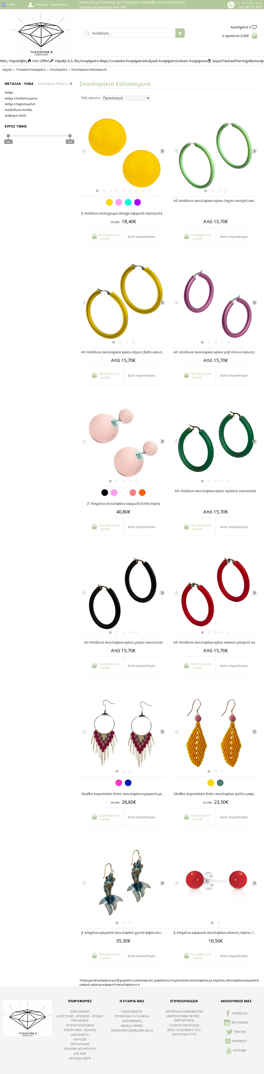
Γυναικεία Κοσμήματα (30, 70)
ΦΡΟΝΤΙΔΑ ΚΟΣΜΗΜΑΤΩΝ (184, 1011)
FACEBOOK (236, 1014)
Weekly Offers (132, 1026)
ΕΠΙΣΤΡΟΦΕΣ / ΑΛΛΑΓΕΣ (80, 1030)
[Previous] (84, 151)
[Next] (162, 151)
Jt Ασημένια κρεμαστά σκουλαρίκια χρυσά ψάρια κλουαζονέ (124, 932)
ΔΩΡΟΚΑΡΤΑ (80, 1035)
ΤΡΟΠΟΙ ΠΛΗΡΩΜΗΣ (80, 1025)
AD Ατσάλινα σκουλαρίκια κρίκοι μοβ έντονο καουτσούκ (217, 352)
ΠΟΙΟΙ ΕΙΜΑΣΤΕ (132, 1011)
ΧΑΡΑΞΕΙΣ (79, 1039)
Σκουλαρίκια (58, 70)
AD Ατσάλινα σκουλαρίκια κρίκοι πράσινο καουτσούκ (215, 491)
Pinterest (236, 1041)
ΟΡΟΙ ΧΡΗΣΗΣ (79, 1044)
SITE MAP (80, 1053)
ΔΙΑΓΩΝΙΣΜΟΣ (132, 1021)
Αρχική (7, 70)
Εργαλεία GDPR (80, 1058)
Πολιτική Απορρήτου (80, 1049)
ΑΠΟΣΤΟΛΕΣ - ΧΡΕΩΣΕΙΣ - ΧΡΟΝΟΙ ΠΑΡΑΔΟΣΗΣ (80, 1018)
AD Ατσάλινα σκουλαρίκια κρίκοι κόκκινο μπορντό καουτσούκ (217, 642)
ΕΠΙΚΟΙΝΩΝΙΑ (80, 1011)
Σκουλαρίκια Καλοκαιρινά (88, 70)
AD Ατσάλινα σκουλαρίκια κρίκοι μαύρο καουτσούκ (123, 642)
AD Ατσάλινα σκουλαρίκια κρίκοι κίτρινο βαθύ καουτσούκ (124, 352)
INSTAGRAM (236, 1023)
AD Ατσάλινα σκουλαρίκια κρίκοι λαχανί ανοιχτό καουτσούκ (217, 200)
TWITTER (236, 1032)
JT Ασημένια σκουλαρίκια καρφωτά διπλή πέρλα (123, 503)
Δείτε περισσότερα (141, 236)
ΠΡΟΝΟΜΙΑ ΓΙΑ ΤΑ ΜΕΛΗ (132, 1016)
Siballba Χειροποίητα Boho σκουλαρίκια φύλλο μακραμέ (216, 793)
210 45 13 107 (250, 7)
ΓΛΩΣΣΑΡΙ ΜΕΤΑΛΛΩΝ (184, 1025)
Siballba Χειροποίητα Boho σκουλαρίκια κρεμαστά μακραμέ (124, 793)
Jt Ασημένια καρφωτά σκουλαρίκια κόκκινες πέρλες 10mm (217, 932)
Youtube (236, 1051)
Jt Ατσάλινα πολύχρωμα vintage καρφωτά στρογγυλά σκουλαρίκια (124, 213)
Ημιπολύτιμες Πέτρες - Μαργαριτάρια (184, 1018)
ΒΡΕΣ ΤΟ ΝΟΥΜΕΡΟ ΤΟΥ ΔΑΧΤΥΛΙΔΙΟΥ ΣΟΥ (184, 1032)
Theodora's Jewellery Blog (132, 1030)
